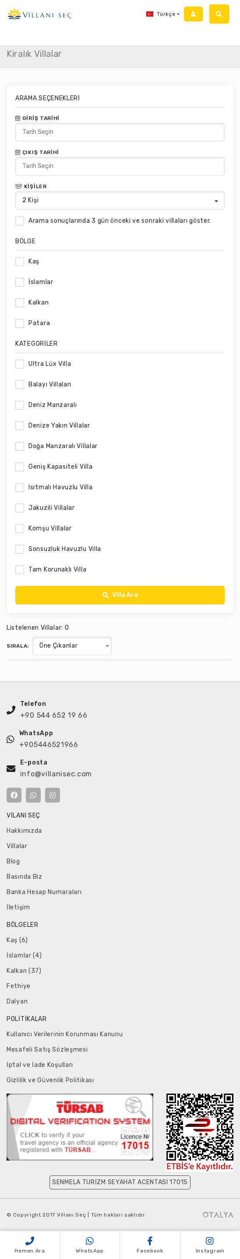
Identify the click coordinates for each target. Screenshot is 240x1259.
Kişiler (31, 186)
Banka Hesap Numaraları (44, 892)
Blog (13, 861)
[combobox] (72, 646)
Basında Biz (24, 876)
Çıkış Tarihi (37, 152)
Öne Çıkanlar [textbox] (58, 645)
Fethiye (19, 986)
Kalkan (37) (24, 971)
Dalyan (17, 1001)
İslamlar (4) (24, 955)
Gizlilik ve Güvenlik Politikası (50, 1080)
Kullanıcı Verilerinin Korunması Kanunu (65, 1034)
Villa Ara (120, 595)
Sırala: (18, 646)
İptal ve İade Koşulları (40, 1065)
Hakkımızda (24, 831)
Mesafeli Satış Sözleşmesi (47, 1049)
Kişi (30, 200)
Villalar (17, 846)
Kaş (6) (17, 940)
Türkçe (160, 14)
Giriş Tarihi (37, 118)
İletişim (18, 907)
